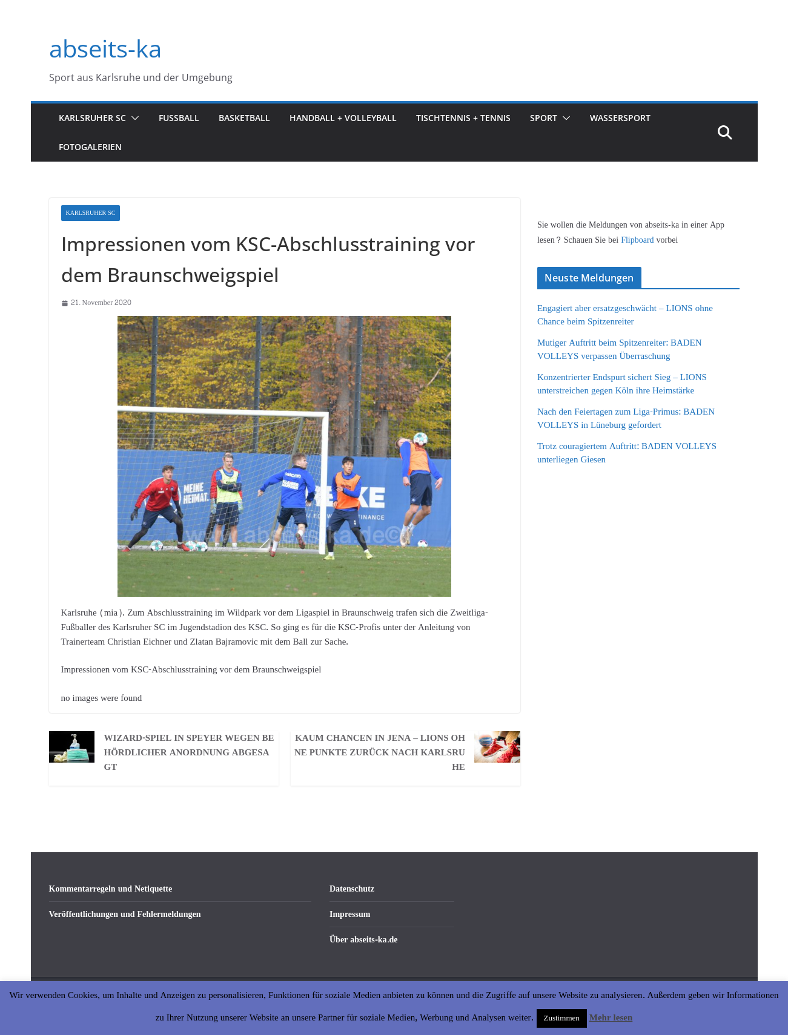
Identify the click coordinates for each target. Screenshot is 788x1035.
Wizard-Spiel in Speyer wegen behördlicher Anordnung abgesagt (189, 753)
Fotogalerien (90, 147)
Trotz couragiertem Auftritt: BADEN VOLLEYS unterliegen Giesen (627, 453)
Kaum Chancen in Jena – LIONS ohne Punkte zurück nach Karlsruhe (379, 753)
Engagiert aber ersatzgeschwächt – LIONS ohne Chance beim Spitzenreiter (625, 315)
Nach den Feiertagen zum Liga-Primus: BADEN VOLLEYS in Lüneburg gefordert (626, 419)
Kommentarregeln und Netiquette (111, 888)
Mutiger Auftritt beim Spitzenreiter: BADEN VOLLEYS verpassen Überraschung (619, 350)
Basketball (244, 117)
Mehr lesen (610, 1018)
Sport (543, 117)
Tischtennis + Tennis (463, 117)
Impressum (349, 914)
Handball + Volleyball (343, 117)
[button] (132, 118)
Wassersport (620, 117)
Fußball (179, 117)
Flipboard (638, 240)
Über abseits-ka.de (363, 939)
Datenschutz (351, 888)
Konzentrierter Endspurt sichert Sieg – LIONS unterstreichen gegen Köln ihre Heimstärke (622, 384)
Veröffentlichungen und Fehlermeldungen (125, 914)
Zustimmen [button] (562, 1018)
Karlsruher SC (92, 117)
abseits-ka (105, 48)
